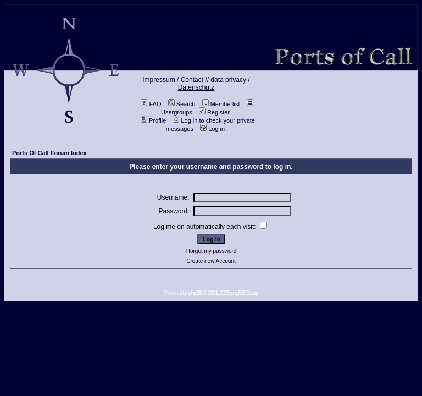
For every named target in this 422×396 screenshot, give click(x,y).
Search (182, 104)
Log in (212, 128)
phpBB (195, 293)
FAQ (151, 104)
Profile (153, 120)
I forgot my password (211, 251)
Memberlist (221, 104)
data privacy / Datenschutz (214, 83)
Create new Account (211, 261)
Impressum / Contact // (176, 80)
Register (214, 112)
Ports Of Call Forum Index (49, 153)
